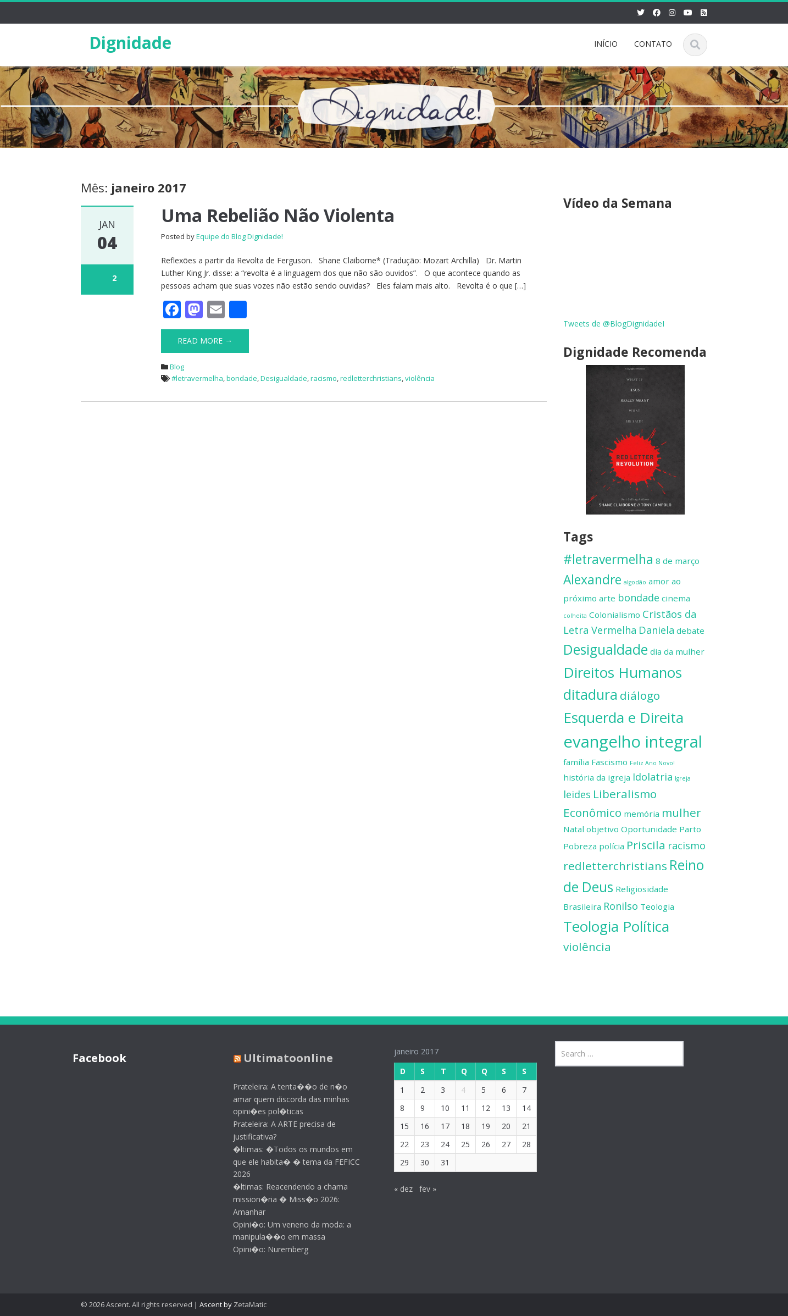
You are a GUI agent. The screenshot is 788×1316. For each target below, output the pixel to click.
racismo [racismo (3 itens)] (687, 845)
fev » (416, 1189)
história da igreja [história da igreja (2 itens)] (596, 777)
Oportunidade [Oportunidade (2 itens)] (649, 828)
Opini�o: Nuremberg (260, 1249)
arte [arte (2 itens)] (607, 598)
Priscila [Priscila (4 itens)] (645, 845)
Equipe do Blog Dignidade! (239, 236)
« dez (392, 1189)
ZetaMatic (250, 1304)
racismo (323, 378)
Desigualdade (283, 378)
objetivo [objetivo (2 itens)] (602, 828)
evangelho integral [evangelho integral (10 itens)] (632, 742)
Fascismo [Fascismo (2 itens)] (609, 761)
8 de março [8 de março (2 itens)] (678, 560)
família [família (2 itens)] (576, 761)
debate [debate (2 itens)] (690, 630)
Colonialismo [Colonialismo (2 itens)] (614, 614)
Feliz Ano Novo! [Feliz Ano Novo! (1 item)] (652, 763)
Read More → (204, 340)
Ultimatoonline (278, 1057)
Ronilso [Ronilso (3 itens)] (620, 906)
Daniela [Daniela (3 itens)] (656, 630)
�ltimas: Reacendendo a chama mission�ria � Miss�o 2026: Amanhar (280, 1199)
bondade (241, 378)
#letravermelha (197, 378)
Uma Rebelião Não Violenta (278, 215)
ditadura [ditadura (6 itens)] (590, 694)
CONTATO (653, 43)
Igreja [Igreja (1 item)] (683, 778)
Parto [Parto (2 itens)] (690, 828)
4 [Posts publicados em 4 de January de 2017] (452, 1090)
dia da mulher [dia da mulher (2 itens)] (677, 651)
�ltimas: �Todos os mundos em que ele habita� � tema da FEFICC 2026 (286, 1162)
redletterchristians (371, 378)
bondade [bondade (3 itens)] (638, 597)
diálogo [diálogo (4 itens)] (640, 695)
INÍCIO (606, 43)
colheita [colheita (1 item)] (575, 616)
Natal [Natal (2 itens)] (573, 828)
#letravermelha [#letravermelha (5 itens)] (608, 559)
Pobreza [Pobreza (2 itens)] (580, 846)
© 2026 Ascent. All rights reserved (136, 1304)
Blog (177, 367)
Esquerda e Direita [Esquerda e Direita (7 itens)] (623, 717)
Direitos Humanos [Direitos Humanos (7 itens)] (622, 672)
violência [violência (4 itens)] (587, 946)
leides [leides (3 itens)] (577, 794)
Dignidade (130, 42)
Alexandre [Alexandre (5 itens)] (592, 579)
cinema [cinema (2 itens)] (676, 598)
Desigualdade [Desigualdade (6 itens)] (605, 649)
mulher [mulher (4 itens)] (681, 812)
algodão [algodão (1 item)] (635, 582)
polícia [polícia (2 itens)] (611, 846)
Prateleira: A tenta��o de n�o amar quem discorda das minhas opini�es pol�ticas (281, 1099)
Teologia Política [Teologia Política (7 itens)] (616, 926)
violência (420, 378)
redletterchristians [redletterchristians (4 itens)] (615, 865)
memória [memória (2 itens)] (641, 813)
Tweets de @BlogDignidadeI (613, 323)
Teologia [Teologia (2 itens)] (657, 906)
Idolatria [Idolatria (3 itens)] (652, 776)
